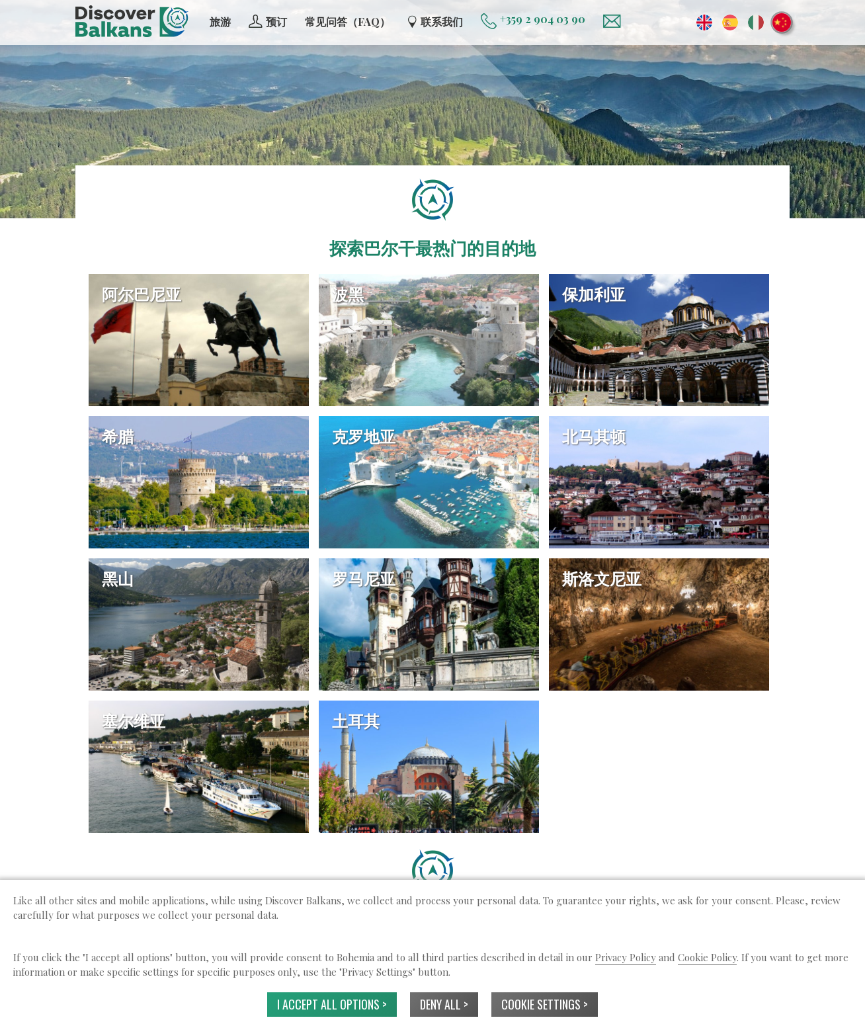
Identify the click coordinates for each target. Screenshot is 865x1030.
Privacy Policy (625, 957)
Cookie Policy (707, 957)
